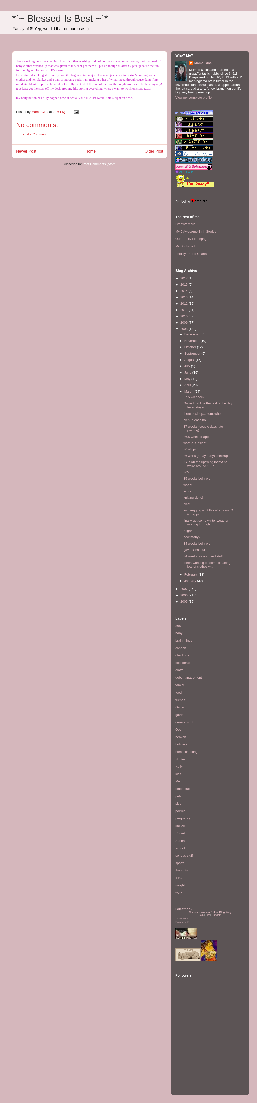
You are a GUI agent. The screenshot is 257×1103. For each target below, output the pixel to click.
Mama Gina (203, 63)
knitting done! (193, 497)
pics (178, 803)
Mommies (181, 919)
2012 (184, 303)
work (178, 892)
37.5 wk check (193, 397)
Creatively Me (185, 224)
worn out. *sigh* (194, 443)
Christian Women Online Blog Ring (210, 912)
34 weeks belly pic (196, 543)
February (191, 574)
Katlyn (179, 766)
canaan (180, 648)
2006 (184, 595)
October (190, 347)
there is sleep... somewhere (203, 414)
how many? (191, 537)
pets (178, 796)
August (190, 360)
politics (180, 811)
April (188, 385)
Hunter (180, 759)
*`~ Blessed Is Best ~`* (60, 18)
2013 (184, 297)
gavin (179, 715)
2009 (184, 322)
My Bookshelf (185, 246)
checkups (182, 655)
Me (177, 781)
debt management (188, 677)
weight (180, 885)
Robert (180, 833)
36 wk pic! (190, 449)
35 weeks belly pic (196, 478)
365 (186, 472)
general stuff (184, 722)
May (187, 379)
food (178, 692)
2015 (184, 284)
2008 (184, 329)
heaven (180, 737)
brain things (183, 640)
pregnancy (183, 818)
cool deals (182, 663)
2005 (184, 601)
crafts (179, 670)
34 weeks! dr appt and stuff (203, 556)
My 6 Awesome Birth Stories (195, 231)
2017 (184, 278)
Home (90, 151)
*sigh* (187, 531)
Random (216, 915)
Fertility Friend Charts (191, 254)
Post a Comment (34, 134)
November (192, 341)
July (187, 366)
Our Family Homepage (191, 239)
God (178, 729)
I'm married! (182, 922)
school (180, 848)
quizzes (180, 826)
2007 (184, 589)
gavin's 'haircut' (194, 550)
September (192, 353)
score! (187, 491)
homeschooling (186, 752)
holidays (181, 744)
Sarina (180, 841)
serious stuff (184, 855)
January (190, 581)
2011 (184, 310)
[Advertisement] (190, 1060)
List (208, 915)
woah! (187, 485)
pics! (186, 504)
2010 (184, 316)
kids (178, 774)
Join (201, 915)
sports (179, 863)
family (179, 685)
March (189, 391)
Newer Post (26, 151)
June (188, 372)
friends (180, 700)
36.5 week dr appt (196, 437)
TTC (178, 878)
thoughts (181, 870)
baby (178, 633)
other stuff (182, 789)
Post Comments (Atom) (99, 164)
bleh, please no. (195, 420)
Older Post (154, 151)
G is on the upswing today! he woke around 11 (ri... (205, 464)
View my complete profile (193, 97)
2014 (184, 291)
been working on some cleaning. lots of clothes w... (207, 565)
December (192, 334)
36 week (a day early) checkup (205, 456)
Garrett (180, 707)
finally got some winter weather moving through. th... (205, 522)
